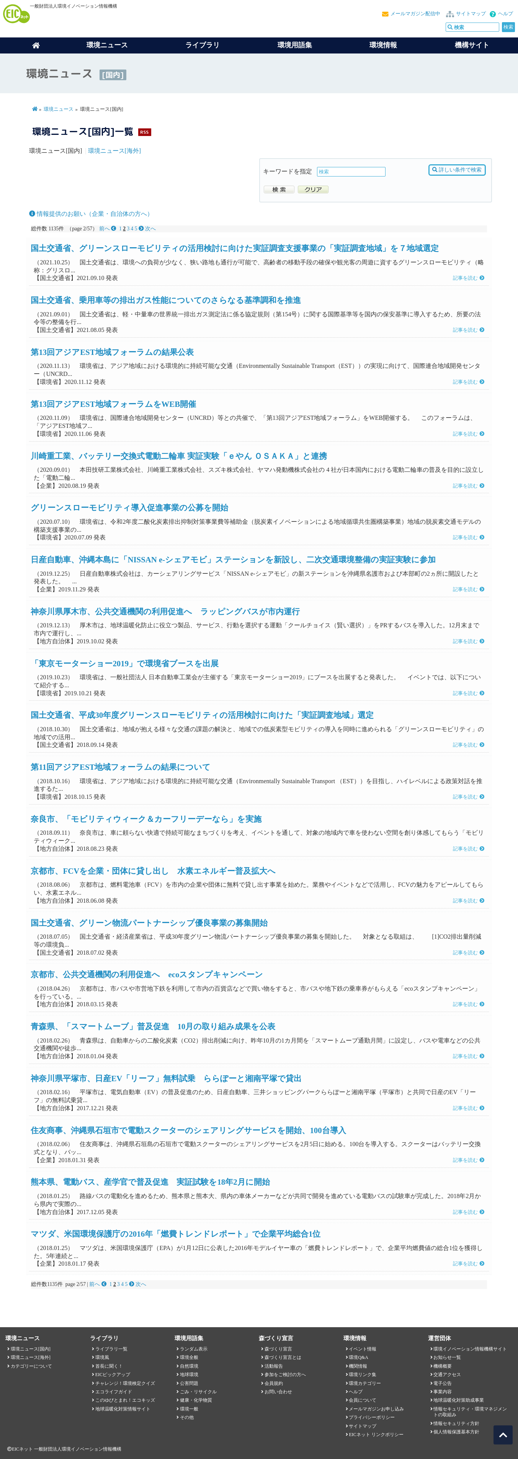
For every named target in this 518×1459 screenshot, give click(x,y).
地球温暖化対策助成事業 (458, 1400)
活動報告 (274, 1366)
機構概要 (442, 1366)
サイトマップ (471, 13)
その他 (187, 1417)
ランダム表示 (194, 1349)
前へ (108, 229)
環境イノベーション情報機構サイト (470, 1349)
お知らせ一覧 (447, 1357)
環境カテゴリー (365, 1383)
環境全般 (189, 1357)
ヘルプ (505, 13)
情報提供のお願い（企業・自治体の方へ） (91, 214)
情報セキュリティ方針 (456, 1423)
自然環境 (189, 1366)
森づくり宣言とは (283, 1357)
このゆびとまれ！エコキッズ (125, 1400)
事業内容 (442, 1391)
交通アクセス (447, 1374)
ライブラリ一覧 (111, 1349)
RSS (144, 132)
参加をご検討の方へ (285, 1374)
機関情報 (358, 1366)
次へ (147, 229)
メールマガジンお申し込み (376, 1409)
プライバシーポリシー (372, 1417)
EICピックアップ (112, 1374)
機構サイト (472, 45)
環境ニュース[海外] (114, 150)
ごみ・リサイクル (198, 1391)
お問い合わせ (278, 1391)
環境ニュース (59, 109)
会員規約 (274, 1383)
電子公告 (442, 1383)
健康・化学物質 (196, 1400)
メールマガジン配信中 (415, 13)
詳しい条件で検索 (457, 170)
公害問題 (189, 1383)
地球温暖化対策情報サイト (122, 1409)
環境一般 (189, 1409)
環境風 (102, 1357)
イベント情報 (362, 1349)
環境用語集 (295, 45)
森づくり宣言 (278, 1349)
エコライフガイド (113, 1391)
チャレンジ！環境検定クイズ (125, 1383)
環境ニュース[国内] (31, 1349)
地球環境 (189, 1374)
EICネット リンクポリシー (376, 1434)
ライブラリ (202, 45)
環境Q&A (358, 1357)
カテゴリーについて (31, 1366)
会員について (362, 1400)
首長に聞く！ (109, 1366)
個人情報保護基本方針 (456, 1432)
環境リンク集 (362, 1374)
